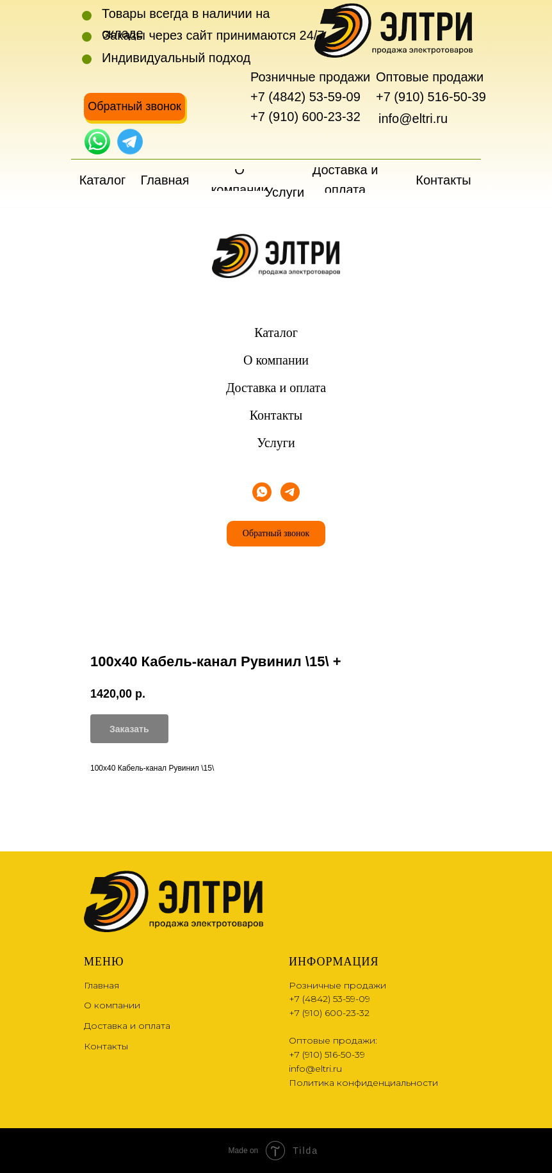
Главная (101, 985)
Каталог (276, 332)
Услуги (276, 443)
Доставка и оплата (276, 388)
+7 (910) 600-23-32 (305, 117)
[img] (97, 141)
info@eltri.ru (413, 118)
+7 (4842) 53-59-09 (305, 97)
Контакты (276, 415)
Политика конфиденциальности (363, 1082)
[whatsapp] (262, 492)
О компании (276, 360)
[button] (134, 106)
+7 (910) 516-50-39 (431, 97)
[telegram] (290, 492)
